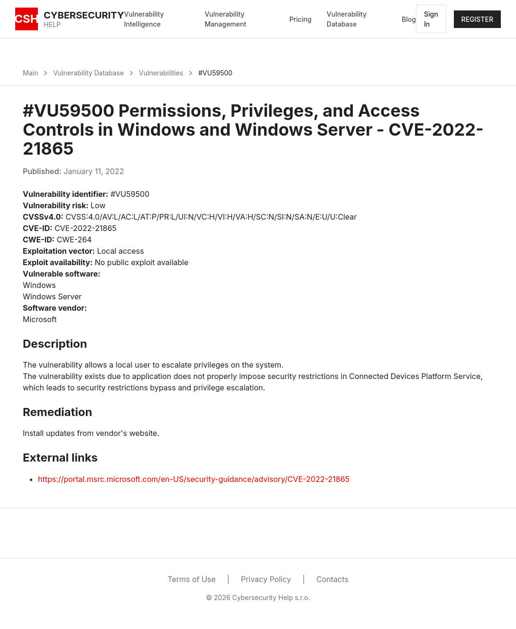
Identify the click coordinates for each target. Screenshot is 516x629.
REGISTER (477, 19)
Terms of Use (191, 579)
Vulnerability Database (347, 19)
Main (30, 73)
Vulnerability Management (225, 19)
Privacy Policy (266, 579)
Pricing (300, 19)
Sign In (431, 19)
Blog (409, 19)
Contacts (332, 579)
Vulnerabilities (161, 73)
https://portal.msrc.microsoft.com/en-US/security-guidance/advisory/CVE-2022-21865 (194, 479)
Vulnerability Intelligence (144, 19)
